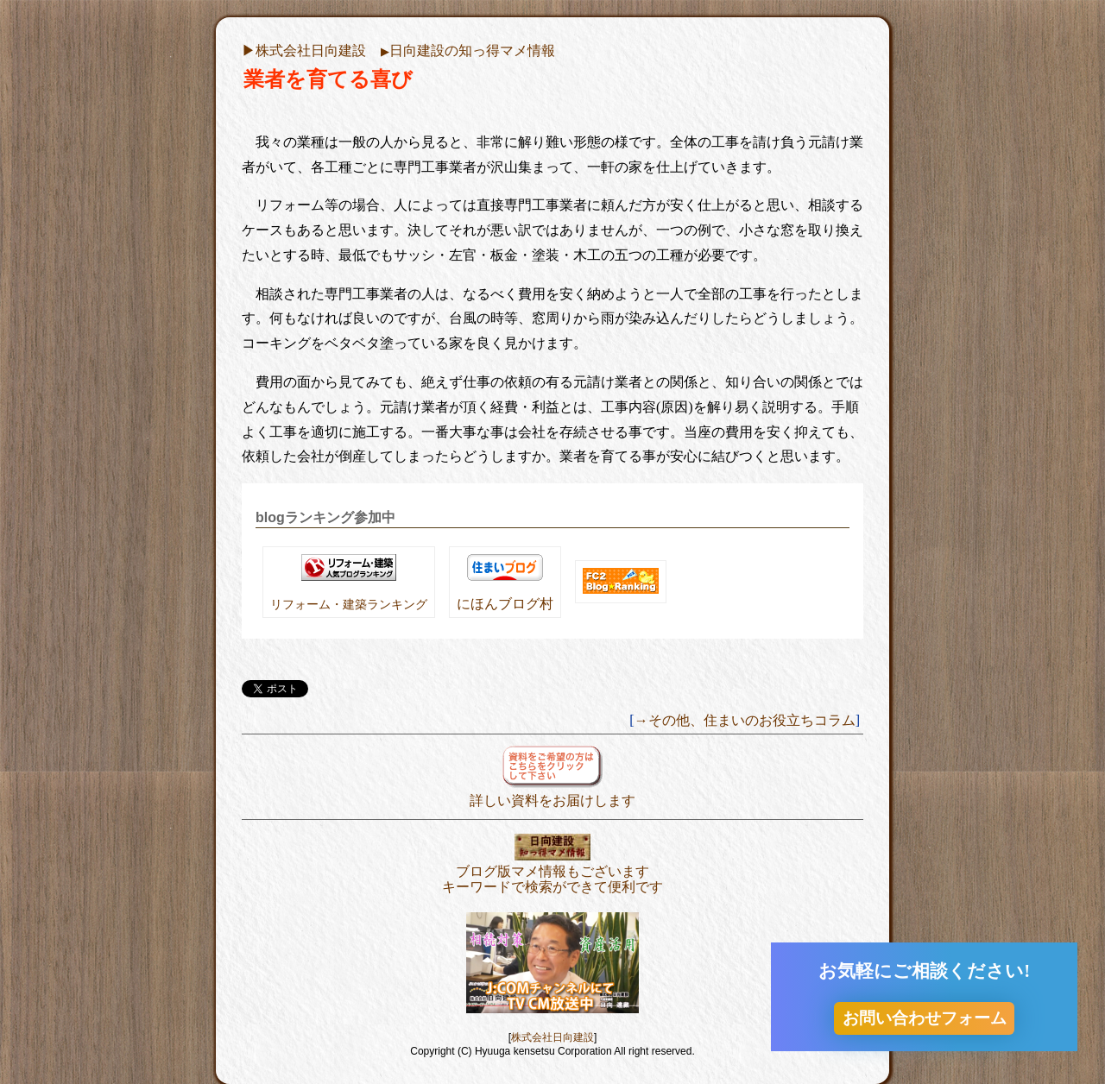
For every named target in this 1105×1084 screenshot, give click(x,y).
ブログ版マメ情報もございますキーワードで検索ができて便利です (552, 871)
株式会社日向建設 (552, 1037)
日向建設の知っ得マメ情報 (468, 50)
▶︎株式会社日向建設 (304, 50)
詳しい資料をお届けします (552, 793)
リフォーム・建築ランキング (348, 604)
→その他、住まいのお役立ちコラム (745, 720)
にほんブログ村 (505, 604)
